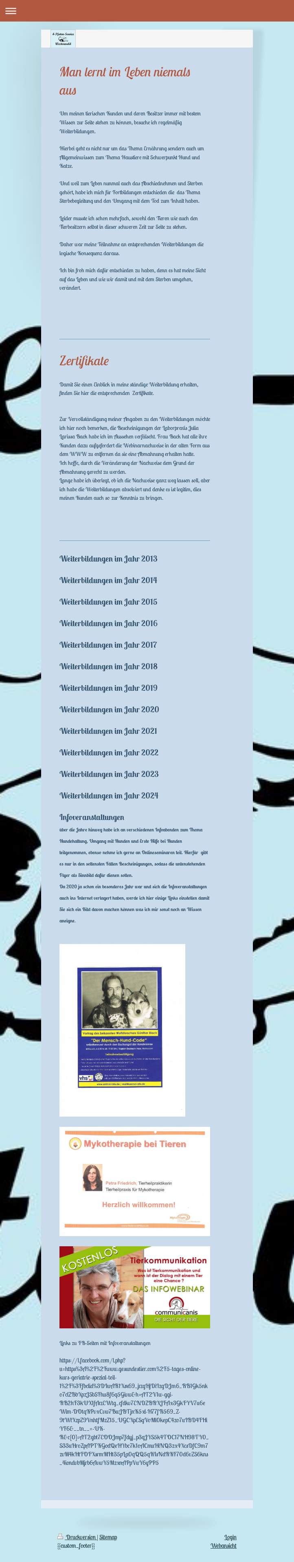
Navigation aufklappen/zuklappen (147, 11)
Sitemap (108, 1537)
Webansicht (224, 1545)
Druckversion (77, 1537)
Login (230, 1537)
